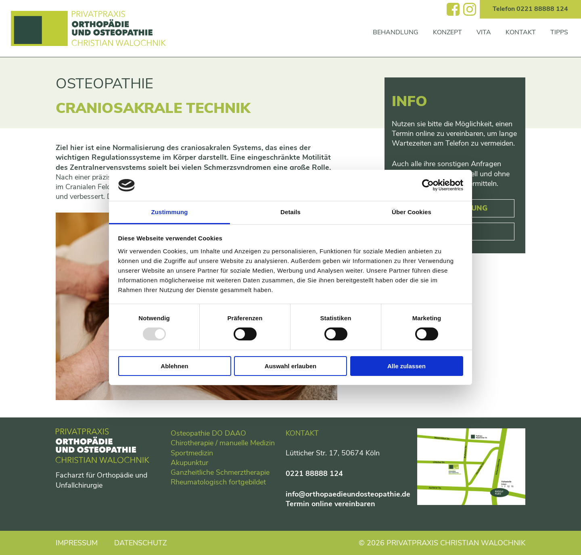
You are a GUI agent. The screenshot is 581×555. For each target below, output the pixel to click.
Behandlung (395, 32)
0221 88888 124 (314, 473)
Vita (484, 32)
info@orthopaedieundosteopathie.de (348, 494)
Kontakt (521, 32)
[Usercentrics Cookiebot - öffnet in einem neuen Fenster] (428, 185)
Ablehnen (174, 366)
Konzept (447, 32)
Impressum (77, 543)
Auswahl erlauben (290, 366)
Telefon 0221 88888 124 (530, 8)
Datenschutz (140, 543)
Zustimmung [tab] (169, 212)
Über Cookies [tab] (411, 212)
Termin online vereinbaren (330, 504)
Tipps (559, 32)
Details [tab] (290, 212)
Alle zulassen (406, 366)
